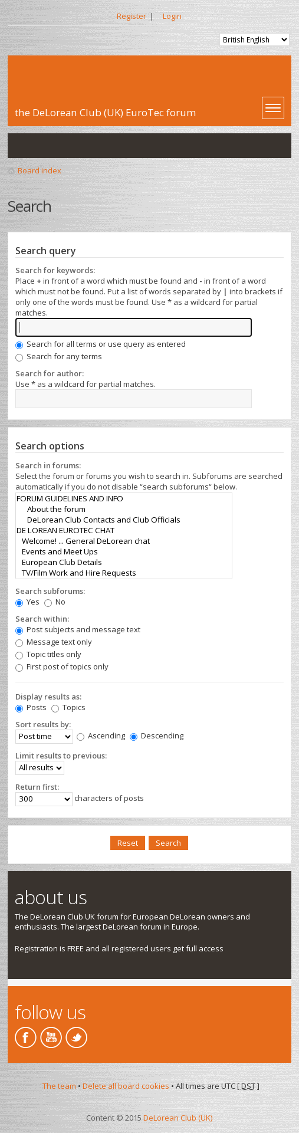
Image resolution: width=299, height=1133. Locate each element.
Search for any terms (58, 356)
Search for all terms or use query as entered (100, 344)
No (54, 601)
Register (131, 16)
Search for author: (49, 373)
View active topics (46, 145)
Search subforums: (50, 591)
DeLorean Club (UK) (177, 1117)
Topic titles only (48, 654)
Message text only (53, 641)
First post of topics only (62, 666)
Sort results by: (43, 724)
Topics (68, 707)
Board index (39, 170)
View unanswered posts (23, 145)
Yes (27, 601)
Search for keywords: (55, 270)
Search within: (42, 618)
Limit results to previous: (61, 755)
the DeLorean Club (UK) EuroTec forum (105, 112)
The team (59, 1086)
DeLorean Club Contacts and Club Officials (124, 519)
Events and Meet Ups (124, 551)
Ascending (101, 735)
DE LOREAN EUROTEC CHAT (124, 530)
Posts (31, 707)
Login (172, 16)
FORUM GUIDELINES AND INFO (124, 498)
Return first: (37, 786)
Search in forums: (48, 465)
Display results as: (48, 696)
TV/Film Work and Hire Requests (124, 572)
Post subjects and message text (77, 629)
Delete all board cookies (126, 1086)
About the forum (124, 509)
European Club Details (124, 562)
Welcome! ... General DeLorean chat (124, 541)
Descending (156, 735)
